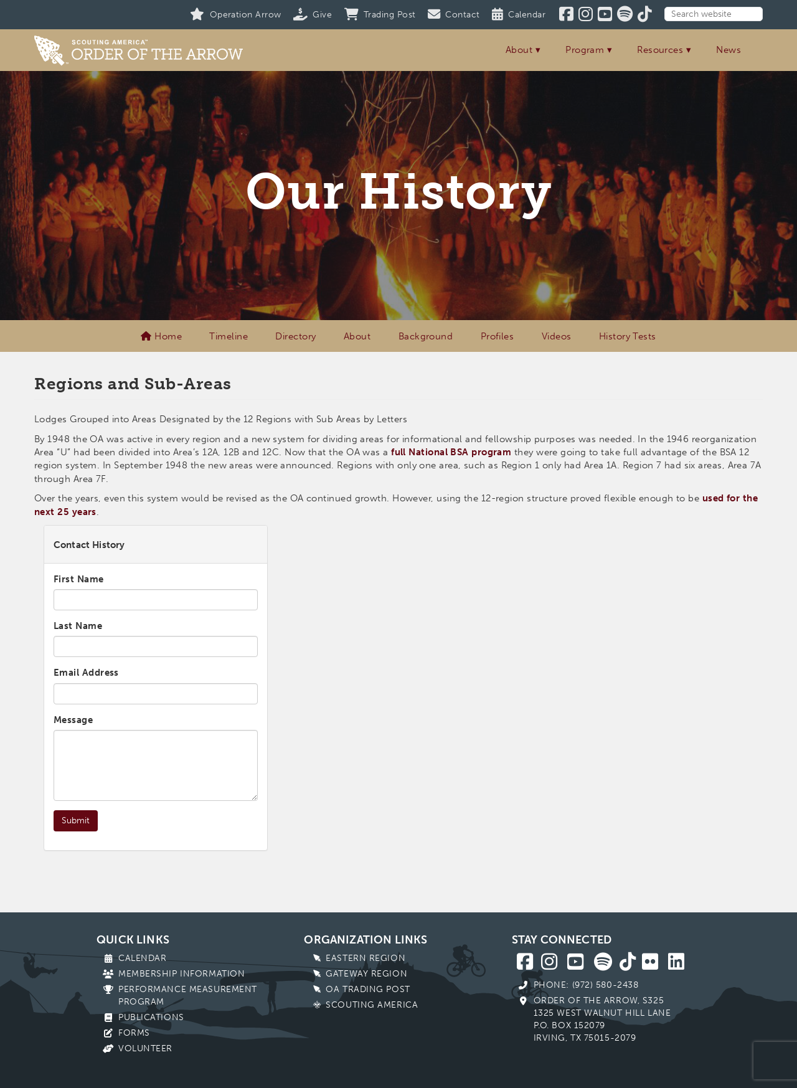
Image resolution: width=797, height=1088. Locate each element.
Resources (660, 49)
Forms (134, 1033)
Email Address (86, 672)
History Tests (627, 336)
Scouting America (372, 1005)
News (728, 49)
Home (161, 336)
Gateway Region (366, 973)
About (519, 49)
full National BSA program (451, 452)
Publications (151, 1017)
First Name (79, 579)
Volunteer (145, 1048)
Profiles (497, 336)
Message (73, 720)
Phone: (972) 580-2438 (586, 985)
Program (584, 49)
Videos (557, 336)
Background (425, 336)
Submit (76, 820)
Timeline (228, 336)
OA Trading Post (368, 989)
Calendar (142, 958)
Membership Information (181, 973)
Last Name (78, 626)
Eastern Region (365, 958)
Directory (295, 336)
